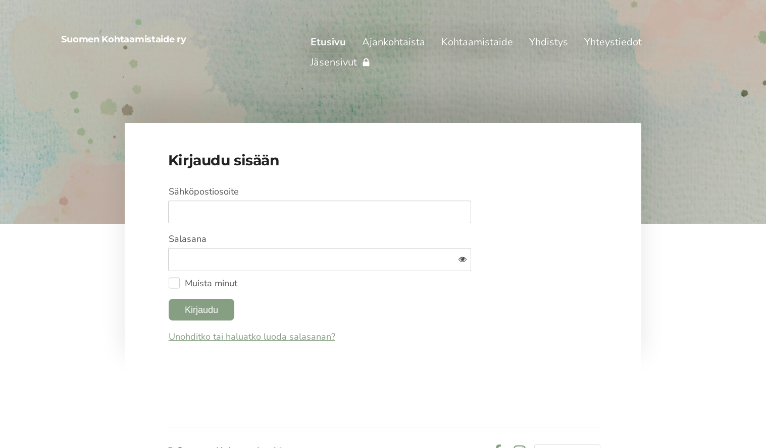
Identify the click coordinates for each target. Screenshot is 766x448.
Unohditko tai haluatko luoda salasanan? (361, 304)
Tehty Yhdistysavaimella (567, 418)
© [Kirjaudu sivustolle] (171, 418)
